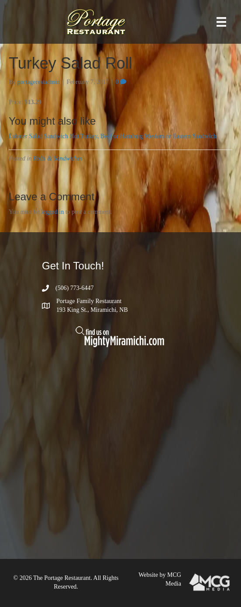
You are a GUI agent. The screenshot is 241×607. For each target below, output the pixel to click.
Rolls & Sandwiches (58, 158)
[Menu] (221, 22)
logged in (52, 212)
